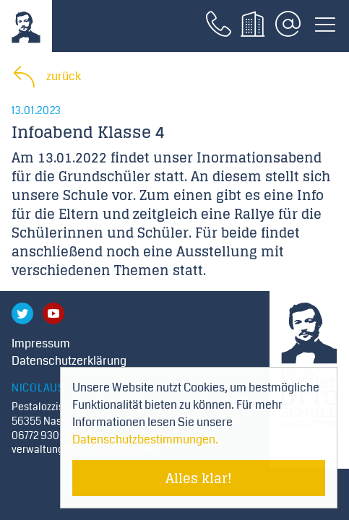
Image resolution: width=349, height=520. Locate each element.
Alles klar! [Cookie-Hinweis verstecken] (198, 478)
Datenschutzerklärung (69, 360)
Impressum (41, 343)
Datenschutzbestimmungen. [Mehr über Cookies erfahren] (145, 439)
